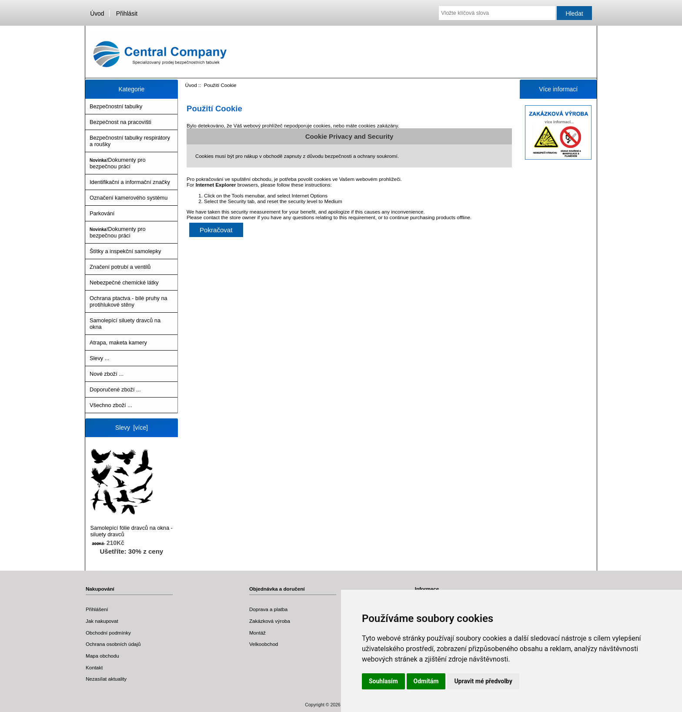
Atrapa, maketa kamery (118, 342)
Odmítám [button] (426, 681)
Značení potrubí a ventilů (120, 267)
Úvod (97, 13)
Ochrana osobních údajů (113, 644)
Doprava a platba (268, 609)
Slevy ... (99, 358)
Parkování (102, 213)
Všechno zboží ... (111, 405)
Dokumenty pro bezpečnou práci (118, 163)
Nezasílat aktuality (106, 679)
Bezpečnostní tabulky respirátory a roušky (130, 140)
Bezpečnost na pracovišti (120, 122)
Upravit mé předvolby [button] (483, 681)
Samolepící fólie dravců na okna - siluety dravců (131, 493)
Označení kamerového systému (128, 197)
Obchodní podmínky (108, 632)
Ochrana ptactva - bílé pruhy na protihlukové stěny (128, 301)
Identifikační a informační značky (130, 182)
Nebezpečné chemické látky (124, 282)
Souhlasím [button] (383, 681)
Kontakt (94, 667)
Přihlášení (97, 609)
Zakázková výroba (269, 621)
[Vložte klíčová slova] (497, 13)
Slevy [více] (131, 427)
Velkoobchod (263, 644)
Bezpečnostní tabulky (116, 106)
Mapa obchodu (102, 656)
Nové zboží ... (107, 374)
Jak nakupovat (102, 621)
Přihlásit (126, 13)
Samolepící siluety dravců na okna (125, 323)
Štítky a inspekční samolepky (125, 251)
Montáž (257, 632)
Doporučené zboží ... (115, 389)
